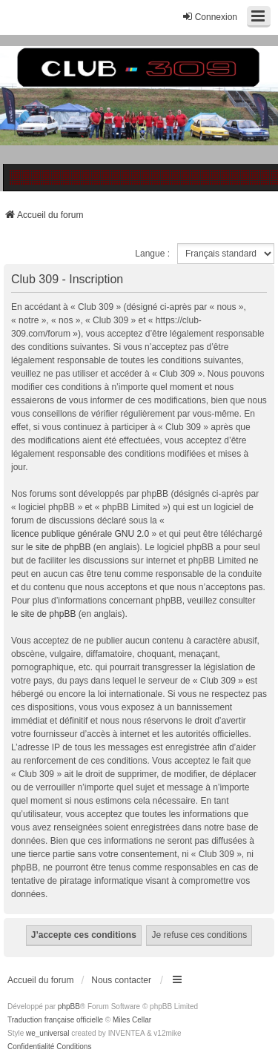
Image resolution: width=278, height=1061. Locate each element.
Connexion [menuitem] (209, 16)
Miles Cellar (132, 1020)
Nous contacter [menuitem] (121, 980)
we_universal (47, 1033)
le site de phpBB (58, 547)
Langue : (152, 253)
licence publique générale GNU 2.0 (80, 534)
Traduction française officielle (55, 1020)
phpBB (69, 1006)
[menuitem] (30, 1047)
